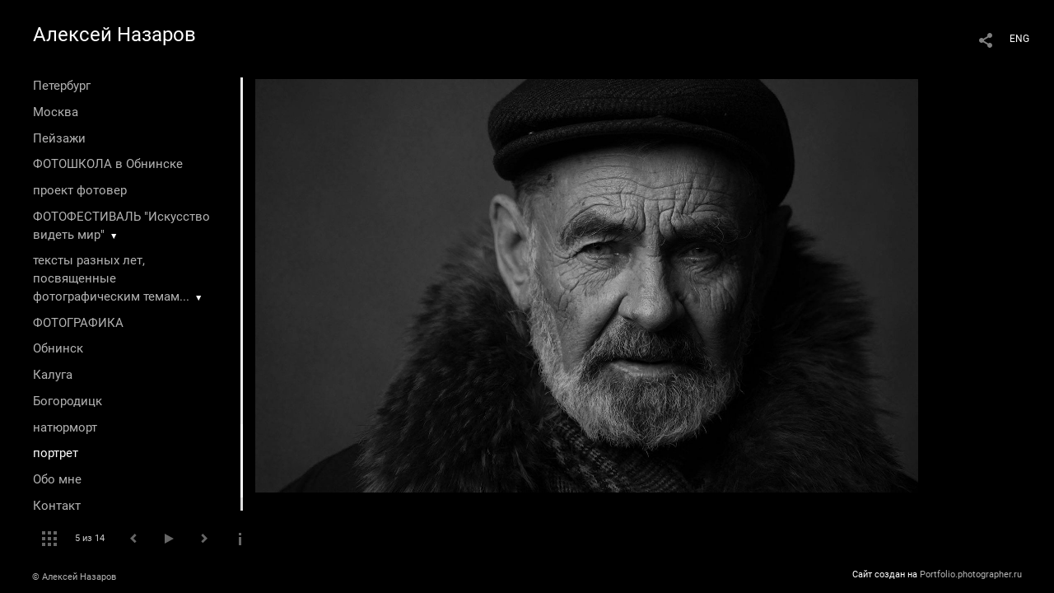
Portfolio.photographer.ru (971, 574)
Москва (55, 112)
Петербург (62, 85)
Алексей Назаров (114, 34)
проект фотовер (80, 190)
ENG (1019, 38)
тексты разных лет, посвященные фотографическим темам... (111, 278)
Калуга (52, 374)
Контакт (57, 505)
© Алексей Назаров (74, 577)
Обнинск (58, 348)
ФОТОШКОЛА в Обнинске (108, 163)
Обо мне (57, 479)
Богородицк (67, 401)
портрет (55, 453)
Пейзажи (59, 138)
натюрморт (65, 427)
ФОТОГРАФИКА (78, 322)
